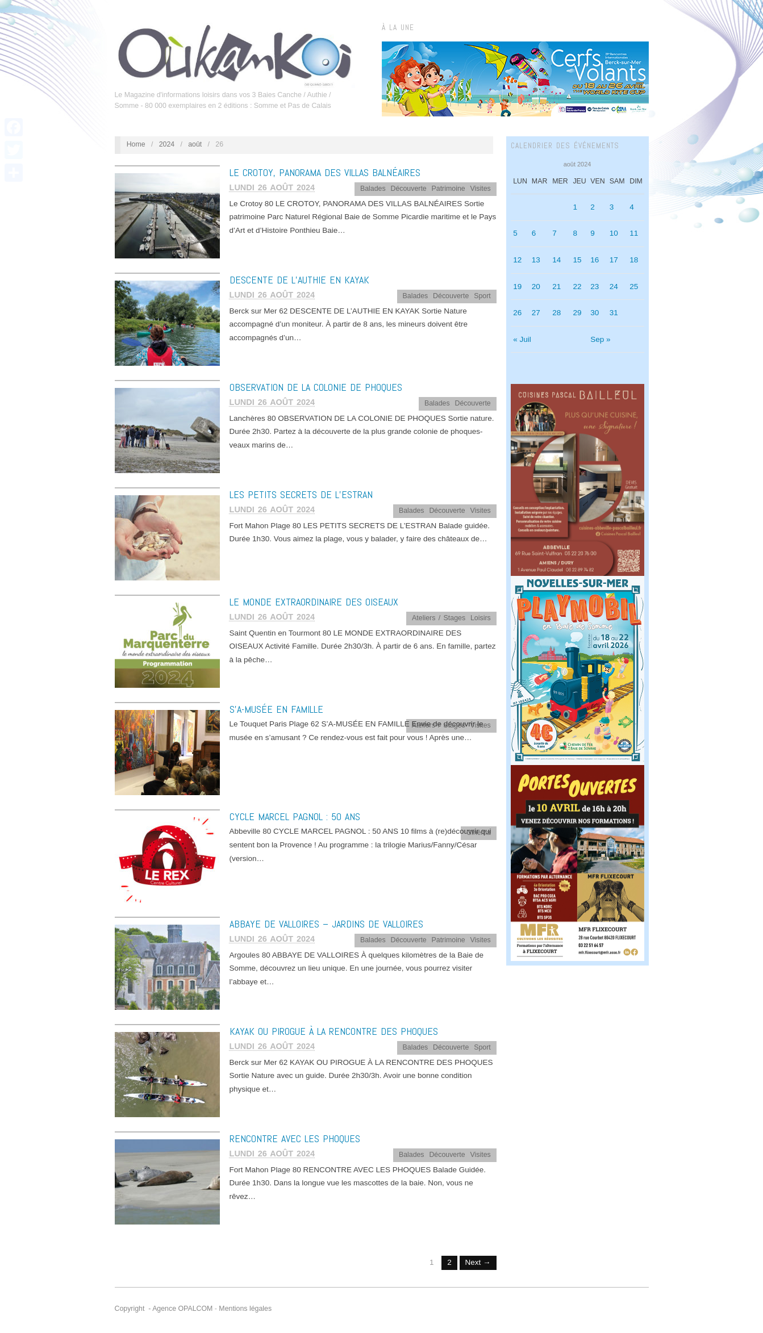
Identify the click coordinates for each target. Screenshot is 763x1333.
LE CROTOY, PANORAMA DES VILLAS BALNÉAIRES (325, 172)
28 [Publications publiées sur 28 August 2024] (556, 312)
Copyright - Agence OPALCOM (164, 1309)
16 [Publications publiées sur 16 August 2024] (594, 260)
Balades (373, 189)
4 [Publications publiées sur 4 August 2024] (631, 207)
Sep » (600, 339)
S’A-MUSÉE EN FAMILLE (276, 709)
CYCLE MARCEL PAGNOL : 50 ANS (295, 816)
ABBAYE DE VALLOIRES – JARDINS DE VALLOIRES (326, 923)
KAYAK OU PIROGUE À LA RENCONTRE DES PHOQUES (334, 1031)
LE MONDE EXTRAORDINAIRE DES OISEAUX (314, 601)
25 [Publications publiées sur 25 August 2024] (633, 286)
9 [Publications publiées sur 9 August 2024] (592, 233)
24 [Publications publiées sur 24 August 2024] (614, 286)
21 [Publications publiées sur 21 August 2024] (556, 286)
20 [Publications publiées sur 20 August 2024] (536, 286)
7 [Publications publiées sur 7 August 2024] (554, 233)
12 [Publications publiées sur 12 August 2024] (517, 260)
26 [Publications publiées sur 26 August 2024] (517, 312)
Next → (478, 1262)
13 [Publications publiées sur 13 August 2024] (536, 260)
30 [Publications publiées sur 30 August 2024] (594, 312)
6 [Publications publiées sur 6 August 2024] (534, 233)
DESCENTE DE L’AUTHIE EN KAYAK (299, 279)
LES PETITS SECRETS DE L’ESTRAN (301, 494)
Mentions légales (245, 1309)
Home (136, 144)
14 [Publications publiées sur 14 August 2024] (556, 260)
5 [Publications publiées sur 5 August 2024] (515, 233)
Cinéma (478, 833)
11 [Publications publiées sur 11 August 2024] (633, 233)
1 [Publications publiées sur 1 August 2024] (575, 207)
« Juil (522, 339)
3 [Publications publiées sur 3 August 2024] (612, 207)
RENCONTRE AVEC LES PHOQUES (295, 1138)
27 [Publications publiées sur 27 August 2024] (536, 312)
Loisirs (480, 618)
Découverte (408, 189)
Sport (482, 296)
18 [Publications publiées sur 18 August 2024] (633, 260)
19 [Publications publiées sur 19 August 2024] (517, 286)
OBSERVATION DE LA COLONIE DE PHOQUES (316, 387)
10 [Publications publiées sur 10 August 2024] (614, 233)
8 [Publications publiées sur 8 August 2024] (575, 233)
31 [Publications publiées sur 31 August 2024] (614, 312)
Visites (480, 189)
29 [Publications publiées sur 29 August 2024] (577, 312)
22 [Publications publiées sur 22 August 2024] (577, 286)
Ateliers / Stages (438, 618)
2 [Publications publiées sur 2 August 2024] (592, 207)
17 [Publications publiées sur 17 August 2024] (614, 260)
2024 (167, 144)
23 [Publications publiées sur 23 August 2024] (594, 286)
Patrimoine (448, 189)
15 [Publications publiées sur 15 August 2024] (577, 260)
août (195, 144)
